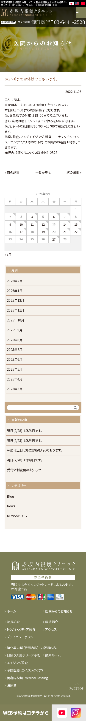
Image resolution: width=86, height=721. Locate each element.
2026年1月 (14, 291)
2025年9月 (14, 330)
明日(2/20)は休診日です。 (24, 460)
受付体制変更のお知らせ (24, 470)
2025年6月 (14, 360)
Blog (10, 496)
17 (21, 232)
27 (53, 239)
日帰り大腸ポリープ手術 (23, 655)
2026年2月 (14, 281)
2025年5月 (14, 369)
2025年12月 (15, 300)
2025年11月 (15, 310)
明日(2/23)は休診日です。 (24, 441)
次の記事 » (74, 172)
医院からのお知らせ (58, 611)
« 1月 (8, 254)
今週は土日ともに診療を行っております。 (34, 450)
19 (43, 232)
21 (65, 232)
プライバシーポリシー (21, 637)
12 (43, 224)
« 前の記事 (12, 172)
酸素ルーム (53, 655)
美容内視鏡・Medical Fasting (27, 678)
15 (76, 224)
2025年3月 (14, 389)
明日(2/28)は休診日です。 (24, 431)
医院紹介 (51, 622)
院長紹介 (13, 622)
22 (76, 232)
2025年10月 (15, 320)
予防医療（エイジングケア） (25, 670)
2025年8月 (14, 340)
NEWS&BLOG (17, 516)
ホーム (11, 611)
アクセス (51, 629)
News (11, 506)
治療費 (12, 685)
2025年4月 (14, 379)
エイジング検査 (17, 663)
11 (32, 224)
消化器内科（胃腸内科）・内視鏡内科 (32, 648)
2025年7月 (14, 350)
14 (65, 224)
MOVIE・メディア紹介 (21, 629)
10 (21, 224)
